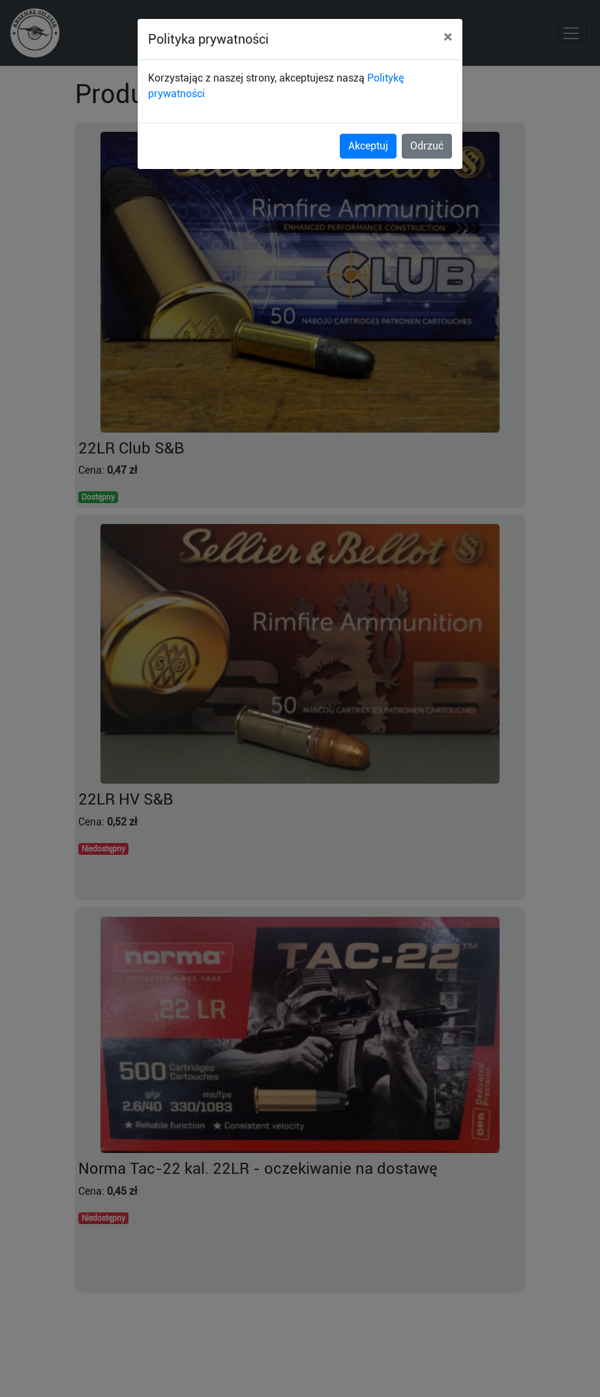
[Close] (447, 37)
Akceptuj (368, 146)
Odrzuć (426, 146)
